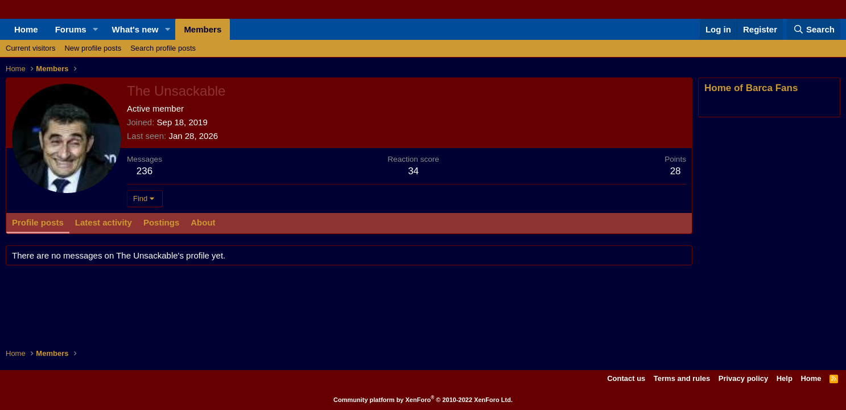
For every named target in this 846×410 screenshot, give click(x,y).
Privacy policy (743, 378)
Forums (70, 29)
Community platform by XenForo (423, 399)
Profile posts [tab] (38, 222)
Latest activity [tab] (103, 222)
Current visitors (30, 48)
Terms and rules (682, 378)
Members (202, 29)
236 (144, 171)
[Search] (813, 29)
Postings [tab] (161, 222)
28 (675, 171)
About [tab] (203, 222)
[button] (96, 29)
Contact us (626, 378)
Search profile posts (163, 48)
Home (26, 29)
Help (785, 378)
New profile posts (92, 48)
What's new (135, 29)
